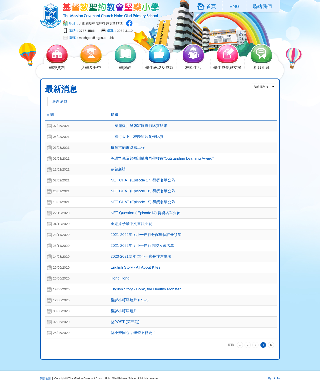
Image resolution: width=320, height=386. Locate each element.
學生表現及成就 (160, 67)
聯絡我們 (262, 6)
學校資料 (59, 67)
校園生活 (196, 67)
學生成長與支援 (228, 67)
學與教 (128, 67)
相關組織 (264, 67)
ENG (234, 6)
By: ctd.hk (274, 378)
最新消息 (59, 101)
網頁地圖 (45, 378)
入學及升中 (93, 67)
